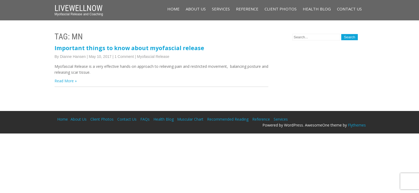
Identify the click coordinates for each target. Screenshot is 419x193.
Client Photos (281, 9)
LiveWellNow (79, 8)
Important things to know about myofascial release (129, 48)
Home (173, 9)
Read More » (66, 80)
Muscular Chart (190, 119)
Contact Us (349, 9)
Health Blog (317, 9)
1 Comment (124, 56)
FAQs (145, 119)
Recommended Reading (228, 119)
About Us (196, 9)
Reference (247, 9)
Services (221, 9)
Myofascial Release (153, 56)
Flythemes (357, 125)
